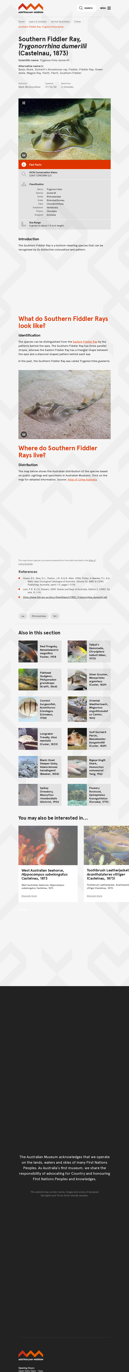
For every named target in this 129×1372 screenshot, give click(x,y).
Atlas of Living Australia (82, 479)
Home (21, 21)
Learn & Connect (38, 21)
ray (22, 616)
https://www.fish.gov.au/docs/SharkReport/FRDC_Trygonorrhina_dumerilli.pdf (65, 597)
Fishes (77, 21)
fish (55, 616)
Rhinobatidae (39, 616)
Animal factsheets (60, 21)
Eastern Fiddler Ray (85, 342)
